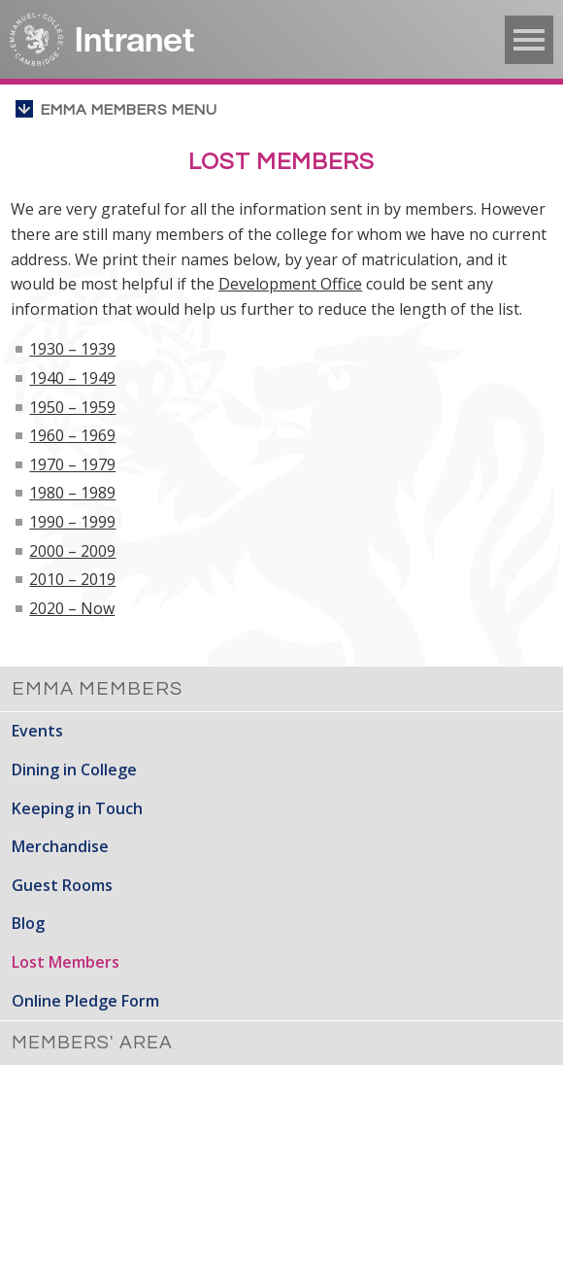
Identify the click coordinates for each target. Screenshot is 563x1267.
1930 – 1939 (72, 349)
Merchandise (60, 846)
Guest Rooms (62, 885)
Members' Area (92, 1042)
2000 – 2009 (72, 551)
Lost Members (65, 962)
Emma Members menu (129, 110)
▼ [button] (529, 40)
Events (37, 730)
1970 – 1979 (72, 464)
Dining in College (74, 769)
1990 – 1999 (72, 521)
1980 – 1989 (72, 492)
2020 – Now (72, 608)
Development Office (290, 283)
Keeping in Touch (77, 808)
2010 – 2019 (72, 579)
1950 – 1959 (72, 407)
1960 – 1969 (72, 435)
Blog (28, 923)
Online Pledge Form (85, 1000)
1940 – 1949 (72, 378)
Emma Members (97, 689)
